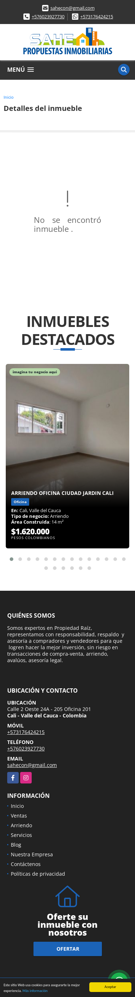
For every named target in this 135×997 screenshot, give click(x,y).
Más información (35, 991)
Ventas (19, 815)
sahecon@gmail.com (72, 8)
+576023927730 (48, 16)
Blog (16, 844)
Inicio (9, 97)
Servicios (21, 835)
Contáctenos (26, 864)
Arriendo (21, 825)
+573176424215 (96, 16)
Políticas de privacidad (38, 873)
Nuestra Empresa (32, 854)
